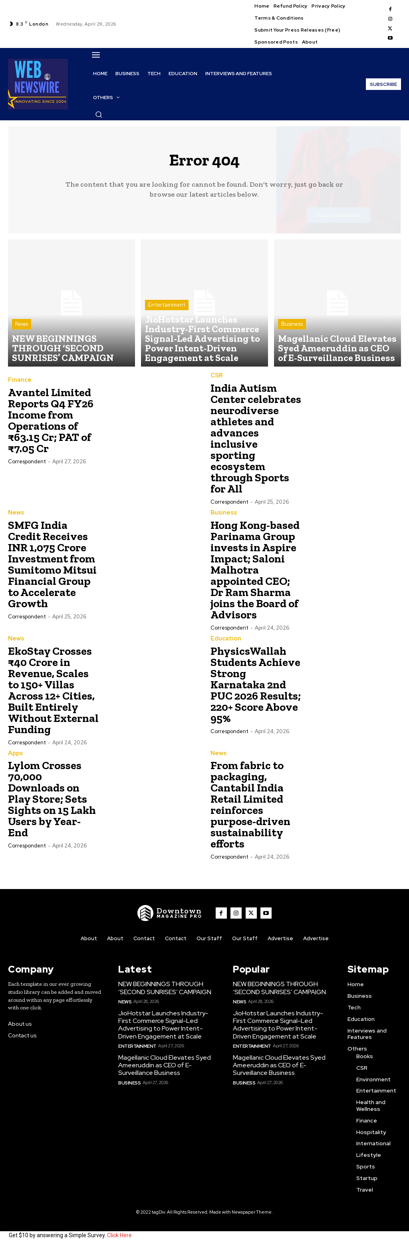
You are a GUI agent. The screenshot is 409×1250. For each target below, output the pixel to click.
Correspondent (27, 465)
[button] (98, 114)
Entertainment (166, 328)
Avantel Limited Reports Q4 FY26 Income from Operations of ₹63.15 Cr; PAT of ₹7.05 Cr (50, 424)
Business (292, 335)
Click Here (119, 1237)
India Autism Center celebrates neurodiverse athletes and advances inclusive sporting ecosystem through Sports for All (255, 442)
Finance (18, 384)
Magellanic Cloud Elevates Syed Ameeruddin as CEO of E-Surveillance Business (161, 1064)
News (21, 342)
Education (224, 641)
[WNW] (172, 916)
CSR (216, 379)
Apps (15, 756)
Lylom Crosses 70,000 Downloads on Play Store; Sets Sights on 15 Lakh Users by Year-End (52, 802)
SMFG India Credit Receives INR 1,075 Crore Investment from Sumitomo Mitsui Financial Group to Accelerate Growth (52, 567)
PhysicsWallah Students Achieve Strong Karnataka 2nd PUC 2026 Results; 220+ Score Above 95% (255, 687)
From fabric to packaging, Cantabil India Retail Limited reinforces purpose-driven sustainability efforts (250, 807)
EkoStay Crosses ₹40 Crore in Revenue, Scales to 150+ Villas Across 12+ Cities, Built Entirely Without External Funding (53, 693)
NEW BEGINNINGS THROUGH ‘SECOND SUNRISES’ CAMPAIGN (163, 990)
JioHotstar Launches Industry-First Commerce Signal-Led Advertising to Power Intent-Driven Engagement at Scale (167, 1025)
